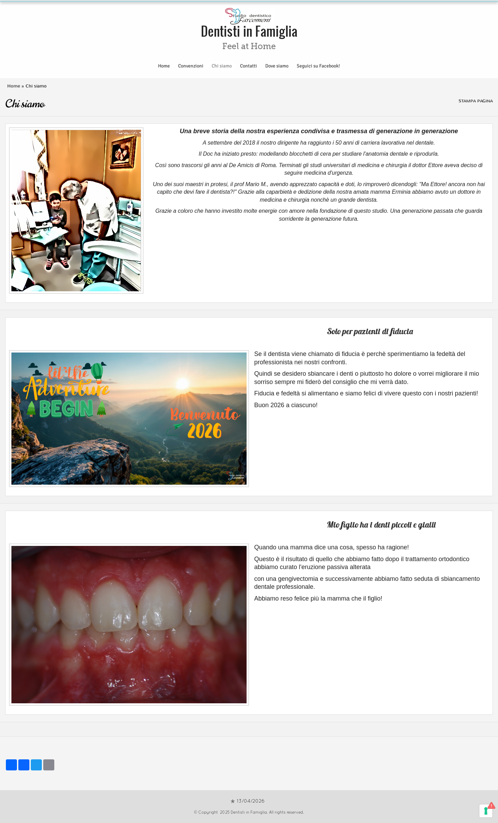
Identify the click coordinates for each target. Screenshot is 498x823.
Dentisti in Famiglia (249, 31)
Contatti (248, 66)
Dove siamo (276, 66)
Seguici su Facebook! (318, 66)
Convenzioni (190, 66)
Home (164, 66)
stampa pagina (476, 101)
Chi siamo (222, 66)
